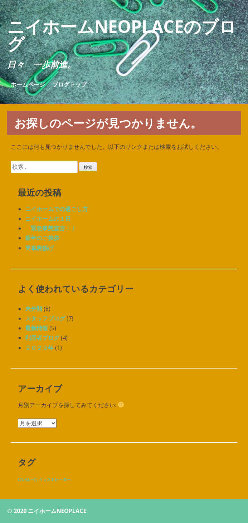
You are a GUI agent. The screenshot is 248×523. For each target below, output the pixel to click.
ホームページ (28, 84)
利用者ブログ (42, 338)
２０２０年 (39, 348)
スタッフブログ (45, 318)
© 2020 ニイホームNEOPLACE (46, 511)
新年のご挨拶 (42, 238)
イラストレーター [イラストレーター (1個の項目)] (54, 479)
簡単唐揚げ (39, 248)
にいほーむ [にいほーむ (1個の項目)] (28, 479)
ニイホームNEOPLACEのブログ (121, 35)
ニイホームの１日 (48, 219)
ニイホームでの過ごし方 (56, 209)
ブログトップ (69, 84)
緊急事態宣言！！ (51, 228)
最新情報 (36, 328)
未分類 (33, 309)
